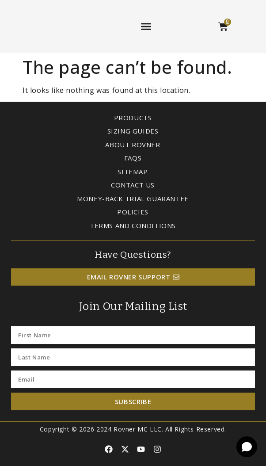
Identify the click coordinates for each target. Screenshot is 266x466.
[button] (145, 26)
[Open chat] (246, 446)
